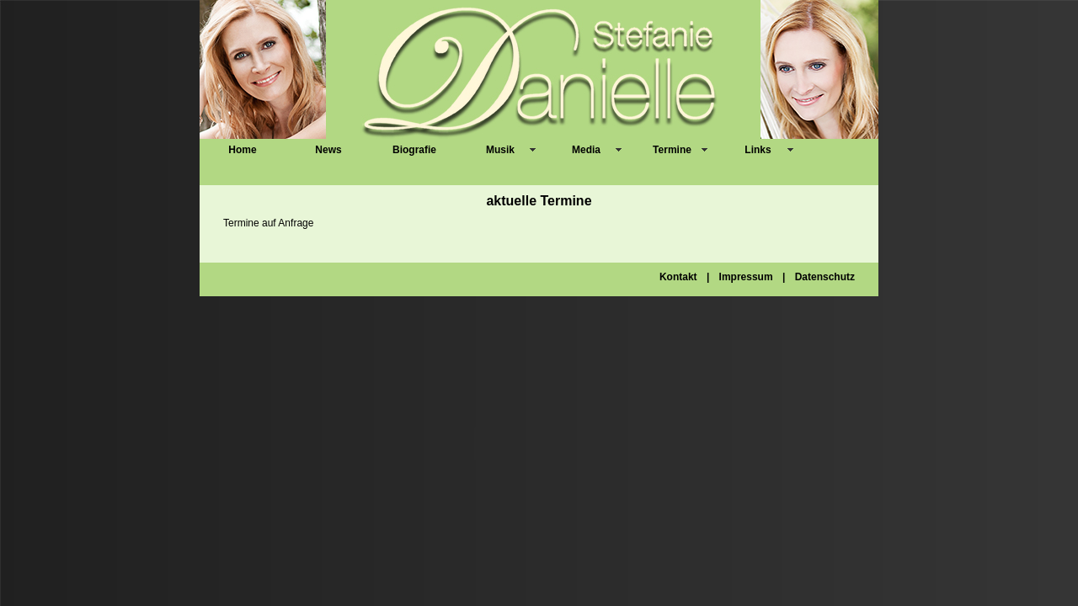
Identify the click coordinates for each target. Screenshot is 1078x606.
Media (586, 150)
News (328, 150)
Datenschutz (825, 277)
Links (757, 150)
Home (242, 150)
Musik (500, 150)
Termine (672, 150)
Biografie (414, 150)
